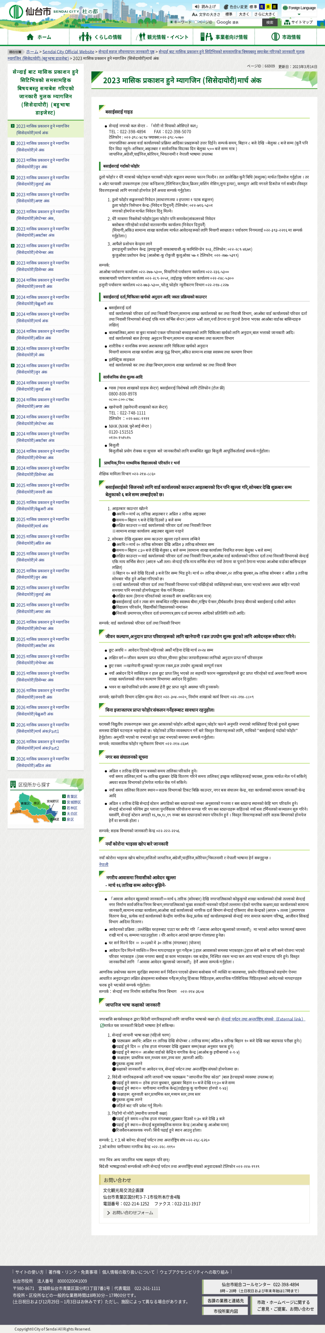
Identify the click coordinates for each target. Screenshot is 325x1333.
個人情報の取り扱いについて (128, 1271)
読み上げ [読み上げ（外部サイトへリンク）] (209, 6)
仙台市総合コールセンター (246, 1284)
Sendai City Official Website (68, 51)
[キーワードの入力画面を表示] (171, 22)
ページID (203, 22)
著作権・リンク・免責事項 (73, 1271)
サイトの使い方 (29, 1271)
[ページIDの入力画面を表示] (195, 22)
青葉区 (72, 796)
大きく (244, 14)
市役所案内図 (226, 1311)
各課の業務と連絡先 (226, 1300)
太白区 (72, 813)
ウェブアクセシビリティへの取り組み (194, 1271)
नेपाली (104, 864)
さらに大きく (264, 14)
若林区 (72, 807)
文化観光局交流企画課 (123, 1190)
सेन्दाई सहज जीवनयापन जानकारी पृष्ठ (126, 51)
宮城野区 (74, 801)
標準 (253, 6)
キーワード (181, 22)
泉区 (70, 818)
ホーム (32, 51)
